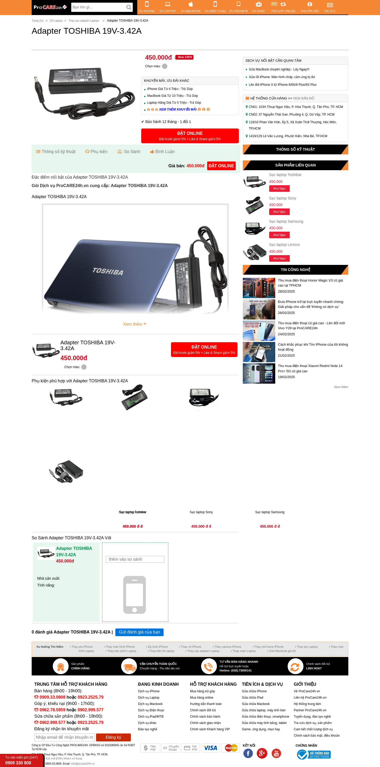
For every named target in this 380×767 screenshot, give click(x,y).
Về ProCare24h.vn (307, 691)
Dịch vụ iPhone (148, 691)
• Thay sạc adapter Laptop (202, 650)
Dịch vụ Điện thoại (151, 710)
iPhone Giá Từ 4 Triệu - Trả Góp (170, 89)
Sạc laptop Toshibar (285, 175)
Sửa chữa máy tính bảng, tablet (264, 723)
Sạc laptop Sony (282, 198)
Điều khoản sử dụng (70, 758)
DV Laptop (56, 20)
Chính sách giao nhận (205, 723)
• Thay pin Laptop (306, 646)
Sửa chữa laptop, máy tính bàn (264, 710)
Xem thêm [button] (135, 323)
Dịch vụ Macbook (150, 704)
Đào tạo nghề (147, 729)
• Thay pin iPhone (81, 646)
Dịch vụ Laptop (148, 697)
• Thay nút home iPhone (268, 646)
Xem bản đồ (303, 98)
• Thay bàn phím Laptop (121, 650)
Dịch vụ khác (147, 723)
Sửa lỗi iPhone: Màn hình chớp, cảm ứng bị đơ (282, 77)
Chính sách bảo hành (205, 716)
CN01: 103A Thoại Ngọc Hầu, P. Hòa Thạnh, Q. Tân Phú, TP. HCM (296, 107)
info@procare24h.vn (83, 763)
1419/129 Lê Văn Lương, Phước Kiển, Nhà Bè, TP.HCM (288, 136)
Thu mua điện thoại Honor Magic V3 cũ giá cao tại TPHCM (310, 283)
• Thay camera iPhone (227, 646)
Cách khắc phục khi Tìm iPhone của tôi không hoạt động (313, 347)
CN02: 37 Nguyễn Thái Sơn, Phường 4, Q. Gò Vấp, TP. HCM (292, 114)
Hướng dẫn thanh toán (206, 704)
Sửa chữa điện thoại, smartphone (265, 716)
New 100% (185, 57)
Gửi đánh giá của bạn (139, 632)
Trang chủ (38, 20)
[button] (190, 135)
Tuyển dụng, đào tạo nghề (312, 716)
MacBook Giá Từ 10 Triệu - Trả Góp (172, 96)
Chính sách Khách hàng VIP (210, 729)
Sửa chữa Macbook (256, 704)
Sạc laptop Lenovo (284, 244)
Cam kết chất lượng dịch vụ (313, 729)
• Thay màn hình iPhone (119, 646)
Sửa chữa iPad (252, 697)
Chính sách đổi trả (203, 710)
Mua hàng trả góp (202, 691)
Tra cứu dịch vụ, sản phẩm (313, 723)
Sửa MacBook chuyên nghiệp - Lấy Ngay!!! (279, 69)
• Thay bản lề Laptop (161, 650)
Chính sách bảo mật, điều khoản (317, 735)
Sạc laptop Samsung (286, 221)
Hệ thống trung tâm (307, 704)
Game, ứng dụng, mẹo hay (261, 729)
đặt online (221, 166)
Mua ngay (279, 188)
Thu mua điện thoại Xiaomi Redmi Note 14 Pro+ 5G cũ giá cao (310, 368)
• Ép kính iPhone (157, 646)
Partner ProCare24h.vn (310, 710)
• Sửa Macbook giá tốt (281, 650)
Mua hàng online (201, 697)
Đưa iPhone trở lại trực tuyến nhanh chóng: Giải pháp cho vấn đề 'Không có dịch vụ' (311, 304)
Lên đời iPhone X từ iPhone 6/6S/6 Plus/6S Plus (283, 85)
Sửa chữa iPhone (254, 691)
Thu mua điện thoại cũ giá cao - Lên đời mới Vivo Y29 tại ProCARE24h (311, 325)
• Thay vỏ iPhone (190, 646)
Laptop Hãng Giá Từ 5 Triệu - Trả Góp (174, 102)
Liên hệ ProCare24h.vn (310, 697)
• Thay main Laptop (243, 650)
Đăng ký (113, 737)
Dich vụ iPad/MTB (150, 716)
